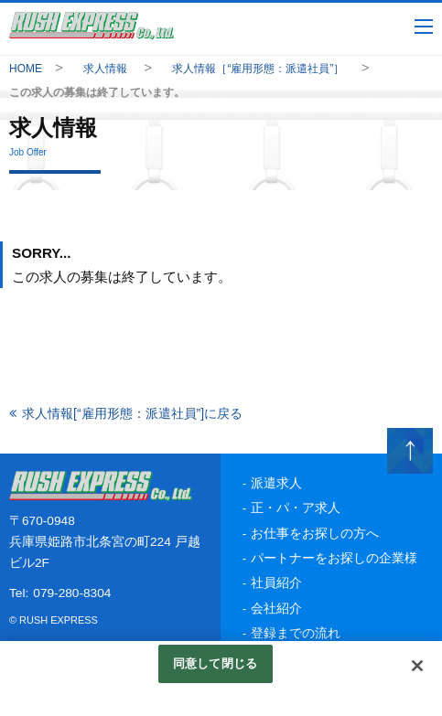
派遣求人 (276, 483)
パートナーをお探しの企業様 (334, 558)
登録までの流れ (295, 633)
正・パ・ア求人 (295, 508)
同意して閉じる (215, 663)
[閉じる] (417, 666)
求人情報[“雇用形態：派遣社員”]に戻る (132, 413)
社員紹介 (276, 583)
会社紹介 (276, 608)
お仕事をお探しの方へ (315, 533)
